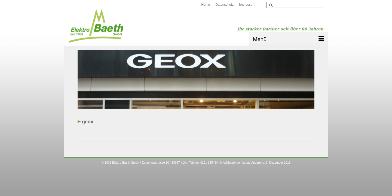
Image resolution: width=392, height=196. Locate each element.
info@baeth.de (230, 172)
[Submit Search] (270, 5)
